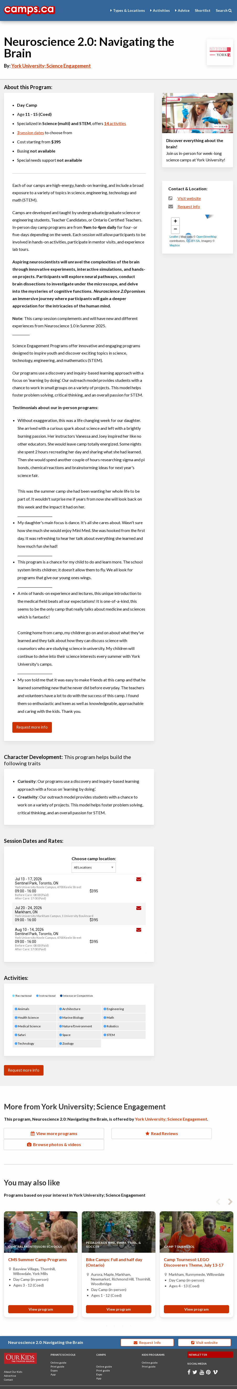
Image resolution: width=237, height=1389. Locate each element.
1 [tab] (106, 1314)
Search (224, 10)
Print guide (57, 1355)
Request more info (32, 727)
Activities (161, 10)
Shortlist (203, 10)
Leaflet (174, 236)
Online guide (58, 1351)
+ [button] (175, 222)
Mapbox (175, 245)
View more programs (39, 1133)
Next (230, 1189)
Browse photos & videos (197, 1133)
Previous (217, 1189)
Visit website (189, 198)
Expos (54, 1359)
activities (115, 123)
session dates (30, 132)
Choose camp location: (95, 864)
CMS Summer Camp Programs (37, 1248)
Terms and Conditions (52, 1383)
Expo (99, 1363)
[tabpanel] (41, 1253)
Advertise (10, 1364)
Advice (184, 10)
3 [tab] (122, 1314)
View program (41, 1298)
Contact (8, 1368)
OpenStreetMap (206, 236)
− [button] (175, 230)
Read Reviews (118, 1133)
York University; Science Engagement (51, 66)
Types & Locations (129, 10)
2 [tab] (114, 1314)
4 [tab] (130, 1314)
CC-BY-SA (193, 240)
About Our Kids (13, 1360)
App (53, 1363)
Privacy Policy (80, 1383)
